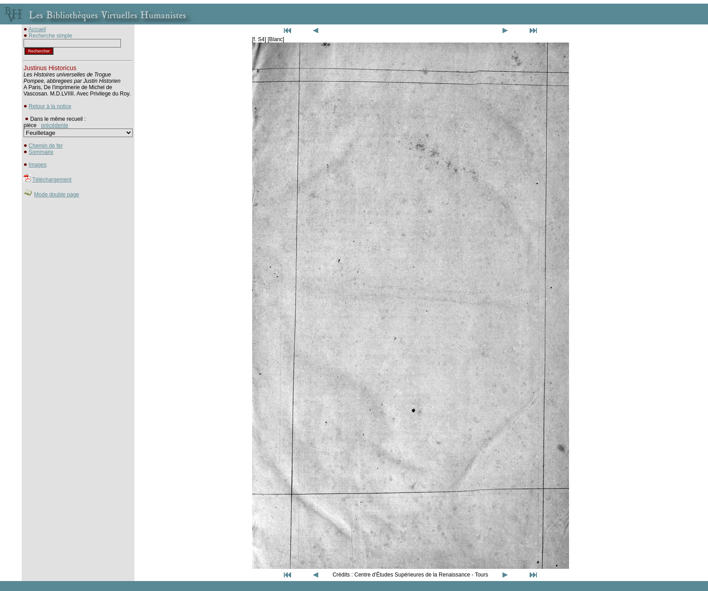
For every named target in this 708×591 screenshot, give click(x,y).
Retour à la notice (50, 106)
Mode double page (56, 194)
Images (37, 165)
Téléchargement (52, 179)
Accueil (37, 29)
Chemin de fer (45, 146)
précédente (54, 125)
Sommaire (41, 152)
